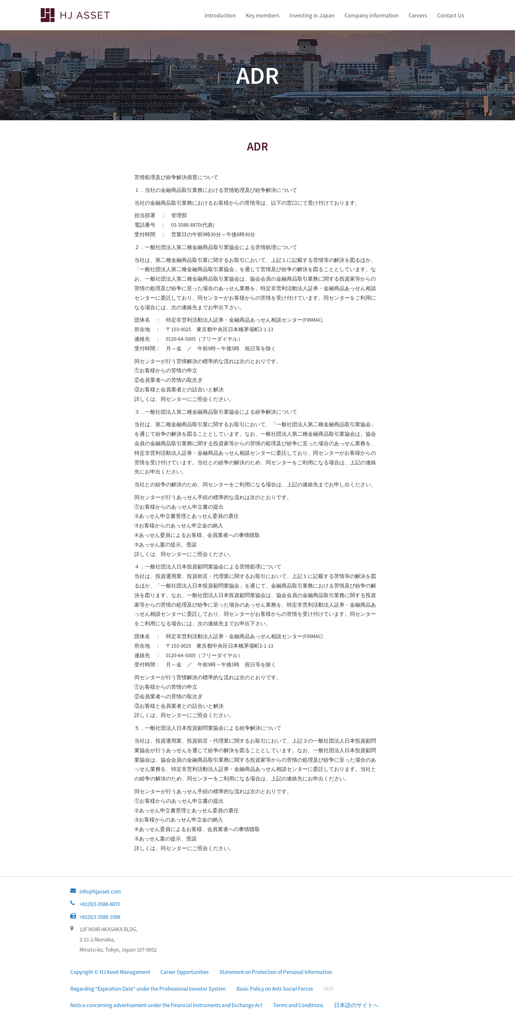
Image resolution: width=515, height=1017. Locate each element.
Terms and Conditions (298, 1005)
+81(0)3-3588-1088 (99, 916)
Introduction (220, 15)
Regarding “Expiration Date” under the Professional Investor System (148, 988)
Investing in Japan (312, 15)
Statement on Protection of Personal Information (275, 972)
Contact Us (450, 15)
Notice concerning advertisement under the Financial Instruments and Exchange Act (166, 1005)
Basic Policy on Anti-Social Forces (274, 988)
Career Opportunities (184, 972)
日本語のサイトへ (356, 1005)
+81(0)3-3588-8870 (99, 904)
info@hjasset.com (100, 891)
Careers (418, 15)
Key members (263, 15)
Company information (372, 15)
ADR (328, 988)
